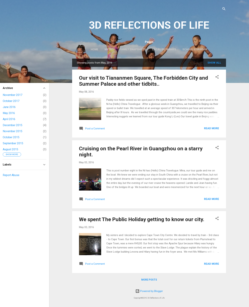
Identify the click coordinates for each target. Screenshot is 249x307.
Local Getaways (164, 49)
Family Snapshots (133, 49)
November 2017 (12, 95)
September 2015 (13, 143)
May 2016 (9, 113)
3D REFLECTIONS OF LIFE (149, 25)
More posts (149, 279)
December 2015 (12, 125)
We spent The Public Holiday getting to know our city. (141, 219)
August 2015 (10, 149)
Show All (214, 62)
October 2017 (11, 101)
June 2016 (9, 107)
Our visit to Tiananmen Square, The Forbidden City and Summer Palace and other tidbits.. (143, 81)
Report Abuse (11, 175)
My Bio (109, 49)
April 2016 (9, 119)
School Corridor (194, 49)
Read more (211, 128)
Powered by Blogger (149, 291)
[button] (217, 77)
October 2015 (11, 137)
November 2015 (12, 131)
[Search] (224, 9)
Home (94, 49)
